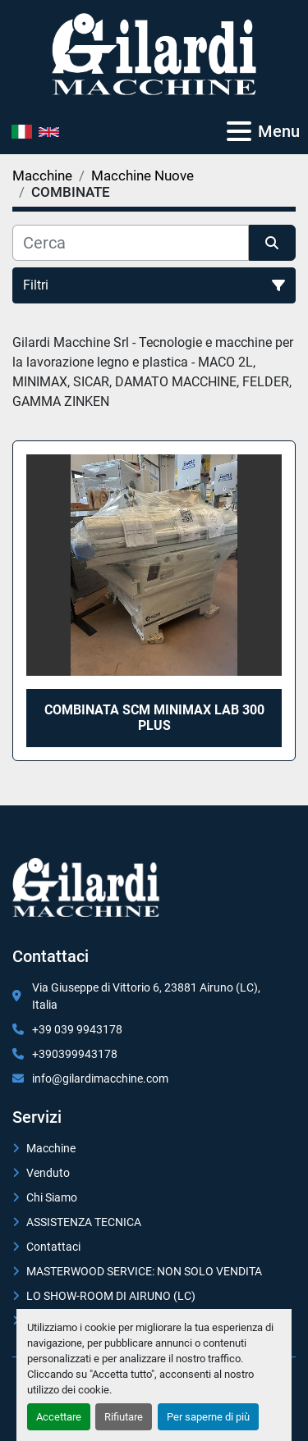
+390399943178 (74, 1053)
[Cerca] (130, 243)
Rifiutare (123, 1417)
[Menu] (239, 131)
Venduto (48, 1172)
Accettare (58, 1417)
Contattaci (53, 1246)
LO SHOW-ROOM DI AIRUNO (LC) (110, 1295)
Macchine (51, 1148)
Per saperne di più (208, 1417)
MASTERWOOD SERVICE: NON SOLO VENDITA (144, 1271)
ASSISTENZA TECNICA (83, 1222)
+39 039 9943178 (77, 1029)
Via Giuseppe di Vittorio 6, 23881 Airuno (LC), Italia (146, 996)
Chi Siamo (51, 1197)
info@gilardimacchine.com (100, 1078)
